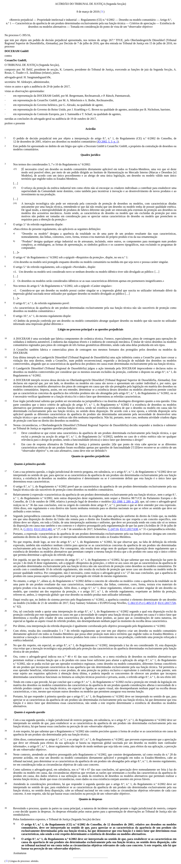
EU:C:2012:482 (43, 529)
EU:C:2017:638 (129, 529)
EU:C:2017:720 (167, 602)
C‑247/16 (113, 529)
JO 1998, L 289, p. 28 (125, 501)
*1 (102, 11)
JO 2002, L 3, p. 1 (108, 141)
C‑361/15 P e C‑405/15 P (142, 602)
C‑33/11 (28, 529)
